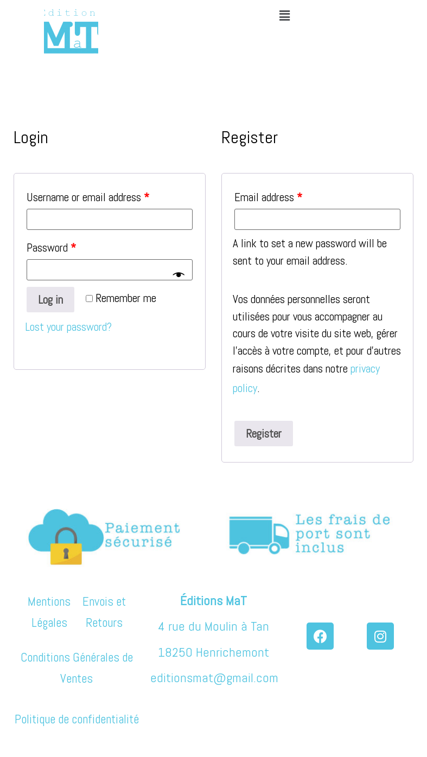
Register (264, 433)
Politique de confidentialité (77, 719)
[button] (284, 15)
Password (51, 247)
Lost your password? (68, 326)
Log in (50, 299)
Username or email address (88, 197)
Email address (268, 197)
